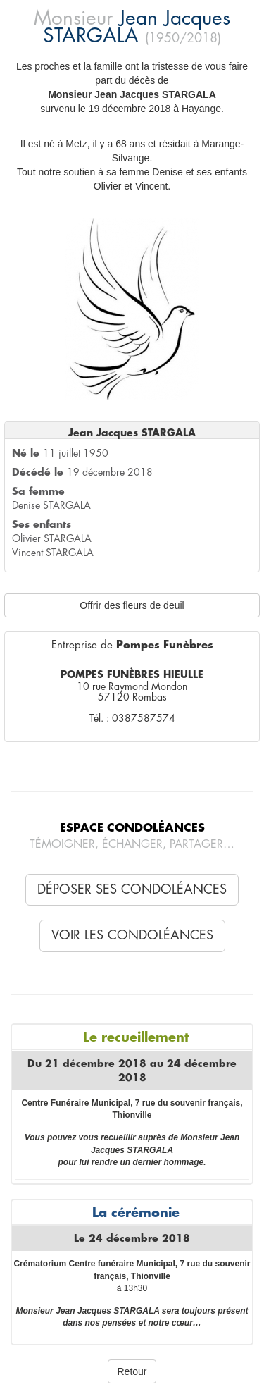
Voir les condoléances (132, 935)
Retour (131, 1371)
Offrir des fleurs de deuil (132, 605)
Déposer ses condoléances (132, 889)
